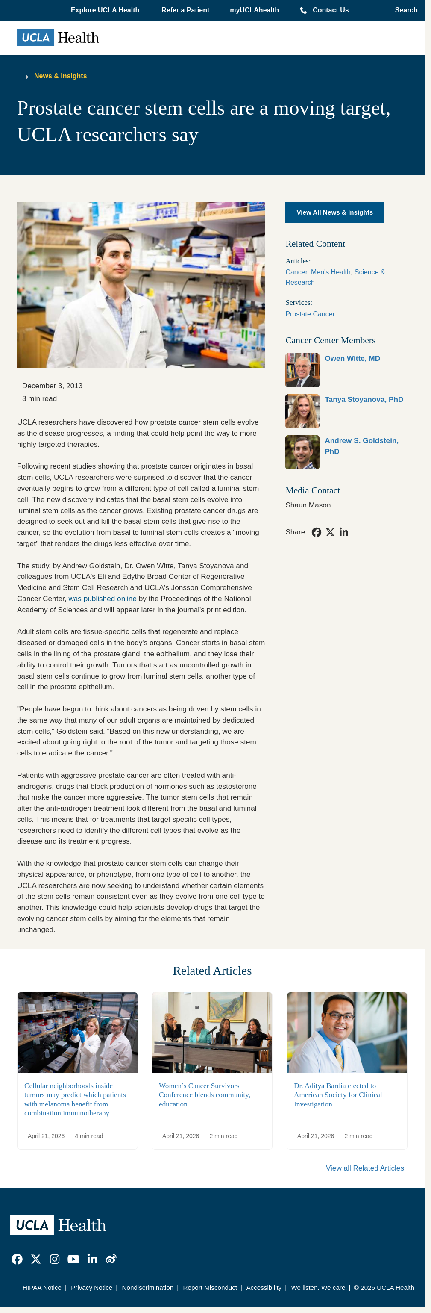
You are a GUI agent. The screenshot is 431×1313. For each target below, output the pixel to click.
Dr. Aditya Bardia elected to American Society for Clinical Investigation (338, 1094)
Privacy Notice (91, 1287)
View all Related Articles (365, 1168)
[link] (346, 370)
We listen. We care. (319, 1287)
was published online (102, 598)
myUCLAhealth (254, 10)
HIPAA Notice (42, 1287)
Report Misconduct (210, 1287)
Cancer (296, 272)
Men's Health (331, 272)
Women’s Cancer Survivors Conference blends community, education (204, 1094)
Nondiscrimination (148, 1287)
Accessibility (263, 1287)
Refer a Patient (185, 10)
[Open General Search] (404, 10)
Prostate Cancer (310, 314)
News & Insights (60, 76)
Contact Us (331, 10)
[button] (106, 10)
